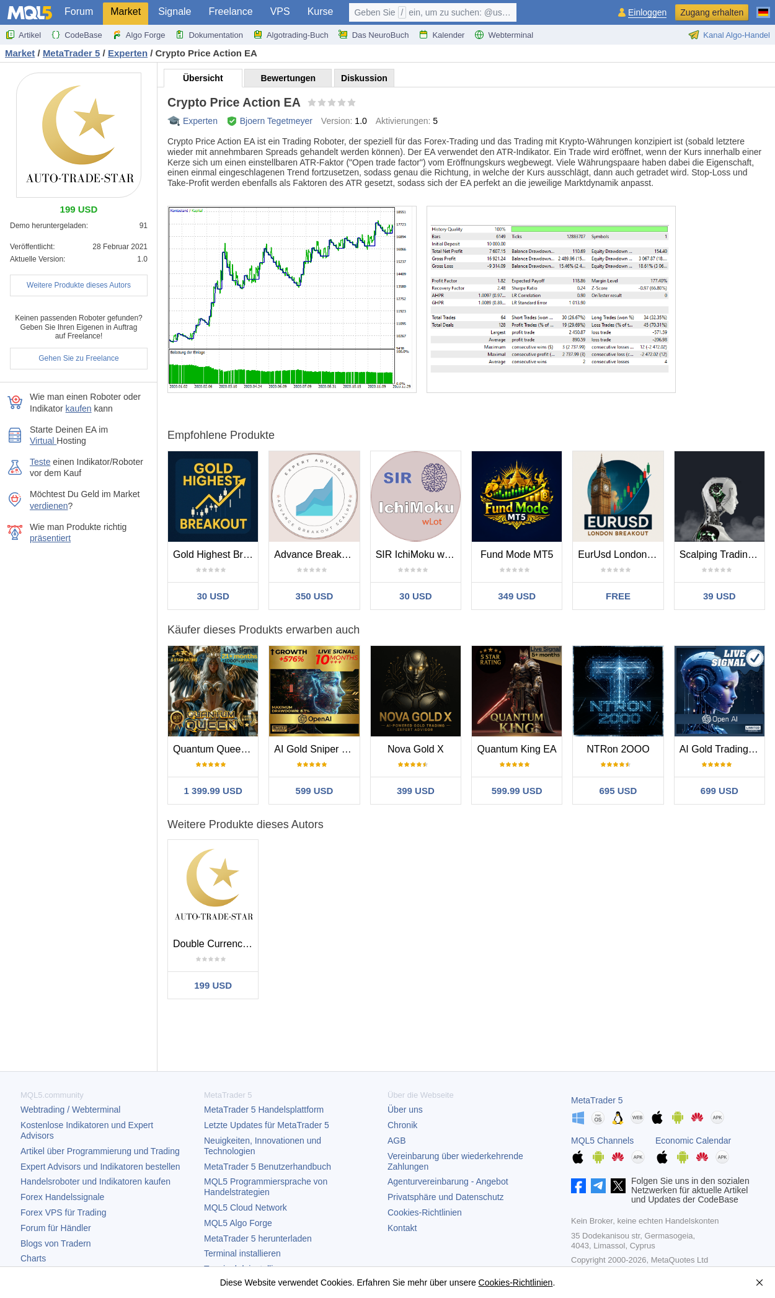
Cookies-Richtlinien (425, 1212)
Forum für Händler (55, 1228)
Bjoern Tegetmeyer (276, 121)
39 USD (719, 596)
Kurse (321, 11)
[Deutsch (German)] (763, 7)
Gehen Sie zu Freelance (78, 358)
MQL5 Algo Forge (238, 1223)
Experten (200, 121)
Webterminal (503, 35)
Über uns (405, 1110)
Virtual (43, 441)
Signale (174, 11)
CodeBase (76, 35)
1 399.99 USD (213, 790)
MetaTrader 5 (597, 1100)
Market (125, 11)
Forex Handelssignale (62, 1197)
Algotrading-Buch (291, 35)
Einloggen (647, 12)
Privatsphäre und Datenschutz (446, 1197)
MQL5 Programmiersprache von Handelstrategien (265, 1187)
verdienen (49, 506)
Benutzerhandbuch (267, 1167)
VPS (280, 11)
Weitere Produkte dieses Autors (79, 285)
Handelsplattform (264, 1110)
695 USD (618, 790)
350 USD (315, 596)
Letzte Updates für (266, 1125)
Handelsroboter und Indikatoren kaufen (95, 1181)
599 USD (315, 790)
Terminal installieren (242, 1253)
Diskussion (364, 78)
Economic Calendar (693, 1141)
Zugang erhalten (711, 12)
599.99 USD (517, 790)
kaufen (79, 408)
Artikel (23, 35)
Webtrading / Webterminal (70, 1110)
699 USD (719, 790)
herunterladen (258, 1238)
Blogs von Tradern (55, 1243)
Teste (40, 462)
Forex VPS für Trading (63, 1212)
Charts (33, 1258)
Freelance (231, 11)
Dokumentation (208, 35)
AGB (397, 1141)
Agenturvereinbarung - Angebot (448, 1181)
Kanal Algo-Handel (729, 34)
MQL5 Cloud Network (245, 1207)
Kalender (441, 35)
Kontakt (402, 1228)
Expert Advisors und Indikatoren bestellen (100, 1167)
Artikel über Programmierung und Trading (100, 1151)
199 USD (213, 985)
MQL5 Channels (602, 1141)
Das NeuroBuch (374, 35)
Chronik (402, 1125)
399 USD (416, 790)
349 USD (517, 596)
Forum (78, 11)
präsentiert (50, 538)
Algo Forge (139, 35)
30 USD (213, 596)
